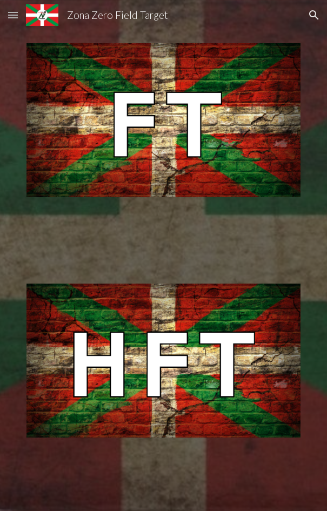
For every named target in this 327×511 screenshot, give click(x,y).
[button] (13, 15)
